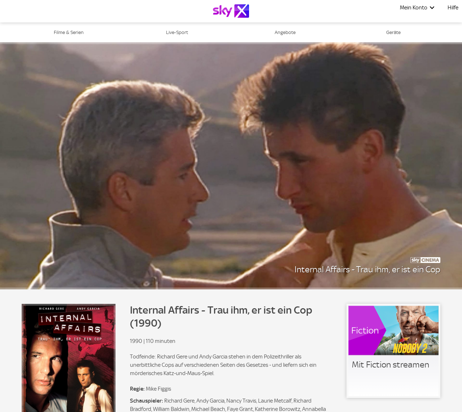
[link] (393, 351)
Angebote (285, 32)
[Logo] (231, 11)
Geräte (393, 32)
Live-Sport (177, 32)
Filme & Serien (69, 32)
